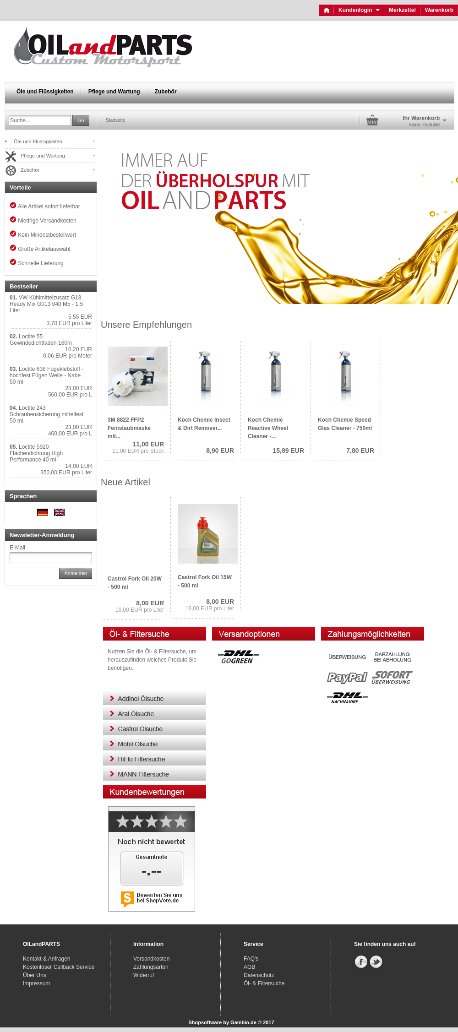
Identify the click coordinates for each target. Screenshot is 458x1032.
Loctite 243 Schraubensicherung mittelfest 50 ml (46, 414)
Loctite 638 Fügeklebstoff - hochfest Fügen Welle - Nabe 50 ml (46, 375)
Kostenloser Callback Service (58, 967)
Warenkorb (439, 10)
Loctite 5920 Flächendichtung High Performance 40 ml (36, 453)
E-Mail (17, 547)
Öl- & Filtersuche (264, 983)
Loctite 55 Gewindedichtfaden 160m (41, 339)
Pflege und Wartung (114, 91)
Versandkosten (151, 959)
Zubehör (166, 91)
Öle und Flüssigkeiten (45, 91)
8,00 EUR (150, 603)
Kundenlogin (359, 10)
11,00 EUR (148, 444)
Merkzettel (402, 10)
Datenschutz (259, 975)
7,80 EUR (360, 450)
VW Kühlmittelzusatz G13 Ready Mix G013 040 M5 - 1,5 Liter (46, 304)
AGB (249, 967)
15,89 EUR (288, 450)
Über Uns (34, 975)
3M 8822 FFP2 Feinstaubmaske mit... (129, 428)
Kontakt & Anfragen (46, 959)
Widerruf (143, 975)
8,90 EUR (220, 450)
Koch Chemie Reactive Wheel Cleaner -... (268, 428)
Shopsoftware (205, 1022)
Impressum (36, 983)
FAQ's (251, 959)
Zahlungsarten (151, 967)
